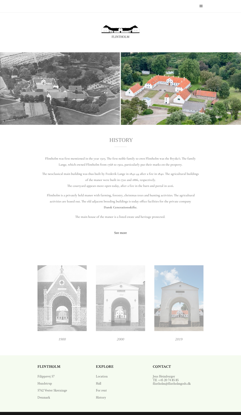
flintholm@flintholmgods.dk (172, 383)
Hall (98, 383)
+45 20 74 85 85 (168, 380)
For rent (101, 390)
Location (102, 376)
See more (120, 233)
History (101, 397)
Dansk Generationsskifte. (120, 208)
